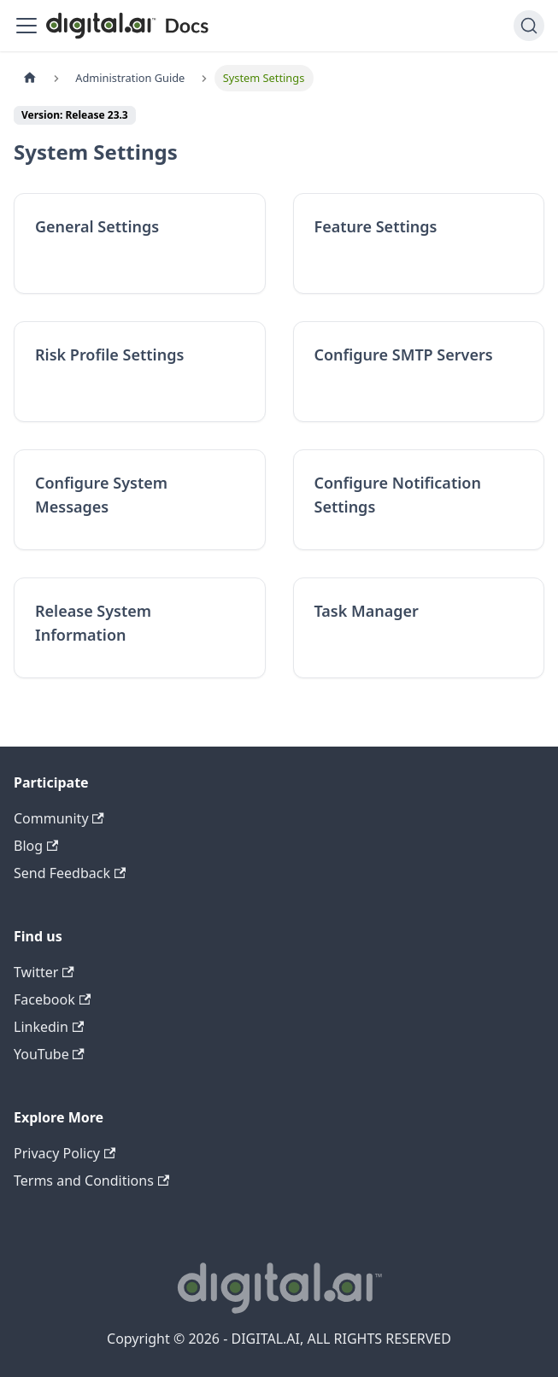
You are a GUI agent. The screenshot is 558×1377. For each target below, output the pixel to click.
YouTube (49, 1054)
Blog (36, 845)
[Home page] (30, 78)
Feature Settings (376, 226)
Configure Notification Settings (397, 494)
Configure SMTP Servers (403, 354)
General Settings (97, 226)
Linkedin (49, 1026)
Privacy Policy (64, 1153)
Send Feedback (70, 873)
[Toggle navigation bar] (26, 25)
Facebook (52, 999)
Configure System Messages (101, 494)
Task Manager (366, 611)
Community (59, 818)
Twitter (44, 972)
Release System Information (93, 623)
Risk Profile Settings (109, 354)
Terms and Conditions (91, 1180)
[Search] (529, 25)
